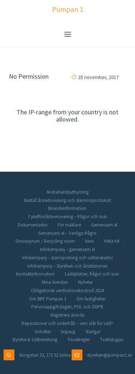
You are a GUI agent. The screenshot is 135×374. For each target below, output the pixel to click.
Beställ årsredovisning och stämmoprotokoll (67, 200)
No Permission (29, 76)
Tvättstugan (111, 339)
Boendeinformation (67, 208)
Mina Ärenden (55, 282)
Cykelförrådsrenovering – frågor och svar (67, 217)
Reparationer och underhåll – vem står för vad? (67, 323)
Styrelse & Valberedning (34, 339)
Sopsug (68, 332)
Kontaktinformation (35, 274)
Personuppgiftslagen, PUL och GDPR (67, 307)
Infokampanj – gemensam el (67, 249)
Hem (89, 241)
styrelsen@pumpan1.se (109, 355)
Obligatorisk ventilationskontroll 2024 (67, 290)
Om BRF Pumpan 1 (47, 299)
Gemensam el (104, 225)
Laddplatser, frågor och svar (92, 274)
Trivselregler (78, 339)
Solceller (43, 332)
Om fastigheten (91, 299)
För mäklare (69, 225)
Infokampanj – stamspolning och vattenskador (67, 258)
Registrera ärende (67, 315)
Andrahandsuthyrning (67, 192)
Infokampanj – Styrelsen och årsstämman (67, 266)
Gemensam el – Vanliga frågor (67, 233)
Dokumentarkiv (33, 225)
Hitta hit (112, 241)
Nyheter (85, 282)
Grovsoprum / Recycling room (45, 241)
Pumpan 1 (67, 9)
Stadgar (92, 332)
